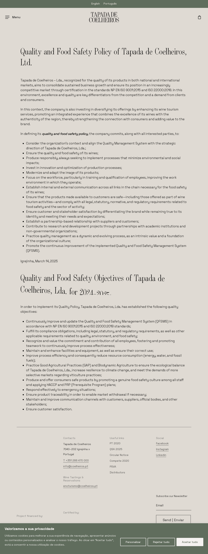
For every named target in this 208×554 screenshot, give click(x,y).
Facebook (162, 443)
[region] (104, 538)
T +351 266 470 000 (76, 460)
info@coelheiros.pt (75, 466)
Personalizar (133, 542)
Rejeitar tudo (161, 542)
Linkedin (161, 455)
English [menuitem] (95, 3)
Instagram (162, 449)
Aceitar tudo (190, 542)
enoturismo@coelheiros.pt (80, 486)
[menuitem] (95, 3)
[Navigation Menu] (12, 17)
